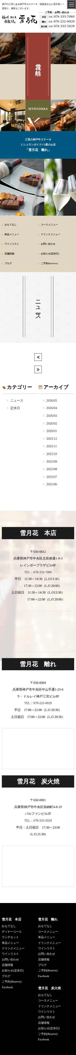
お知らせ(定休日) (50, 253)
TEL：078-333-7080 (38, 572)
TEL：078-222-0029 (38, 703)
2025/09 (51, 461)
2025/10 (51, 454)
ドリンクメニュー (50, 234)
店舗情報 (7, 965)
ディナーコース (12, 931)
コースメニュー (49, 224)
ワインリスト (11, 243)
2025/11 (51, 446)
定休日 (15, 408)
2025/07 (51, 476)
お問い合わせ (48, 243)
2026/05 (51, 400)
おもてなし (10, 224)
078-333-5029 (62, 26)
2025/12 (51, 438)
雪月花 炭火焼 (49, 988)
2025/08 (51, 469)
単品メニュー (11, 234)
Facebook (7, 987)
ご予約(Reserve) (49, 263)
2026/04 (51, 408)
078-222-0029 (62, 21)
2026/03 (51, 415)
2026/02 (51, 423)
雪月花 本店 (11, 919)
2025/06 (51, 484)
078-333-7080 (62, 16)
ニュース (16, 400)
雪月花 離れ (48, 919)
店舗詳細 (9, 253)
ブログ (8, 263)
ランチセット (10, 937)
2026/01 (51, 431)
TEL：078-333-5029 (38, 820)
